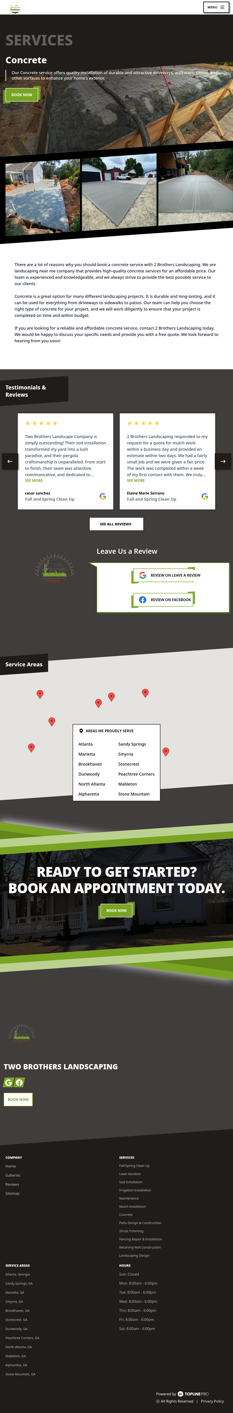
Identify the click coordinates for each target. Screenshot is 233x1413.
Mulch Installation (132, 1206)
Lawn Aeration (130, 1174)
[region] (116, 461)
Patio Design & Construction (140, 1223)
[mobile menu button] (216, 7)
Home (10, 1166)
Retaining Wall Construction (140, 1247)
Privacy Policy (212, 1401)
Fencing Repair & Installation (140, 1239)
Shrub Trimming (131, 1231)
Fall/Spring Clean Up (134, 1165)
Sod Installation (130, 1182)
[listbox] (116, 461)
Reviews (12, 1184)
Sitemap (12, 1193)
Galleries (12, 1175)
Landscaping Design (134, 1255)
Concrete (126, 1214)
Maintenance (129, 1198)
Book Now (21, 94)
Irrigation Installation (135, 1190)
